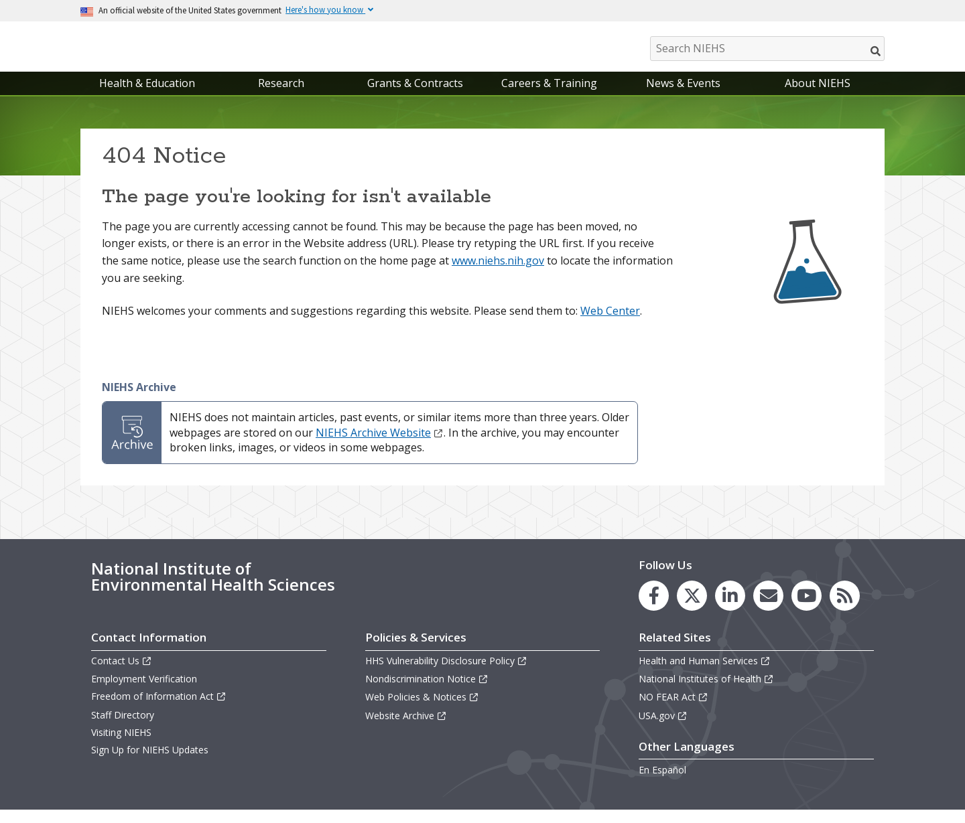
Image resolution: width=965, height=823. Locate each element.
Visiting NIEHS (121, 745)
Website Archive (406, 729)
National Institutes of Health (706, 692)
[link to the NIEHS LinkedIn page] (730, 609)
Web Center (610, 324)
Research (281, 96)
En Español (662, 783)
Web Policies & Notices (422, 710)
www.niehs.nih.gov (498, 274)
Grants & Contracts (415, 96)
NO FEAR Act (673, 710)
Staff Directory (122, 728)
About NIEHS (817, 96)
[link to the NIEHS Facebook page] (654, 609)
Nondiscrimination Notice (427, 692)
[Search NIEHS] (767, 48)
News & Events (683, 96)
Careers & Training (549, 96)
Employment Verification (144, 692)
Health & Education (147, 96)
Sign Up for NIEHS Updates (149, 763)
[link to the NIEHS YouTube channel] (806, 609)
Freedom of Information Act (159, 710)
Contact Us (121, 674)
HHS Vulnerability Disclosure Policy (446, 674)
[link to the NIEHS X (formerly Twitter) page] (692, 609)
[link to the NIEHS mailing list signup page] (768, 609)
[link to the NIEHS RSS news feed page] (845, 609)
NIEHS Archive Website (380, 446)
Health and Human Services (705, 674)
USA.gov (663, 729)
